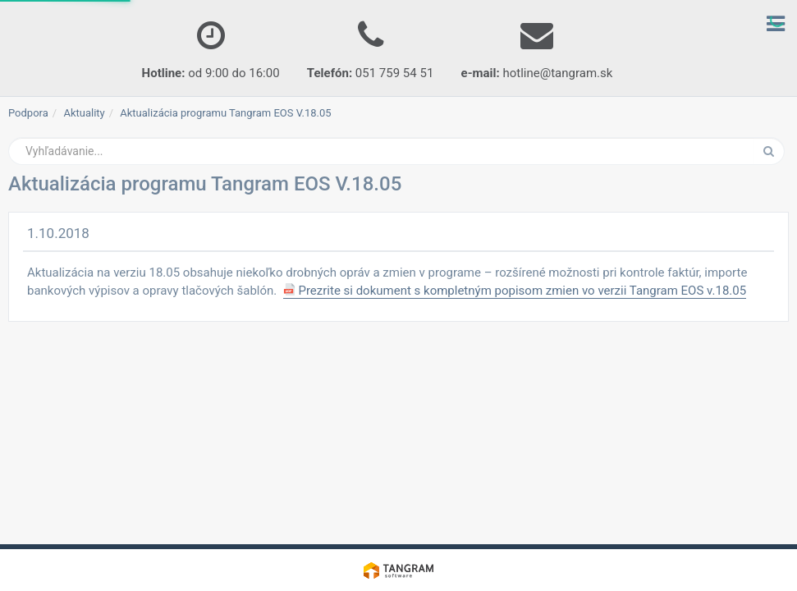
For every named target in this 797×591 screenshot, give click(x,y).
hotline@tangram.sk (537, 45)
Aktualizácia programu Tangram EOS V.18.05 (225, 113)
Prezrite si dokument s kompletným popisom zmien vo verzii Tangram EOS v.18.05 (514, 290)
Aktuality (83, 113)
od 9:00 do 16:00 (211, 45)
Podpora (28, 113)
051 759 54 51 (370, 45)
